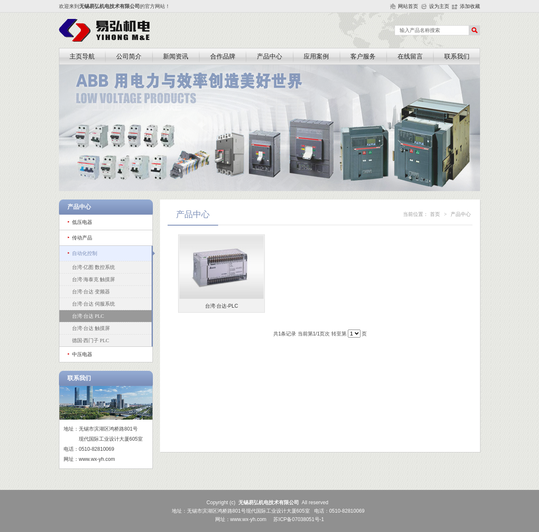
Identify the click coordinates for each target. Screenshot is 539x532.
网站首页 (408, 6)
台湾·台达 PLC (88, 316)
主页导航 (82, 56)
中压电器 (82, 354)
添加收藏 (470, 6)
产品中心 (269, 56)
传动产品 (82, 238)
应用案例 (316, 56)
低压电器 (82, 222)
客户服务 (363, 56)
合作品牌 (222, 56)
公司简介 (128, 56)
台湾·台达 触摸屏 (91, 328)
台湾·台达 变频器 (91, 292)
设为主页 (439, 6)
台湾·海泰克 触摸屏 (93, 279)
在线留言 (410, 56)
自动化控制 (84, 253)
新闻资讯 (175, 56)
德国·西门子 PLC (90, 340)
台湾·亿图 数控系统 (93, 267)
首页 (435, 214)
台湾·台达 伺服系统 (93, 304)
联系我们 (457, 56)
